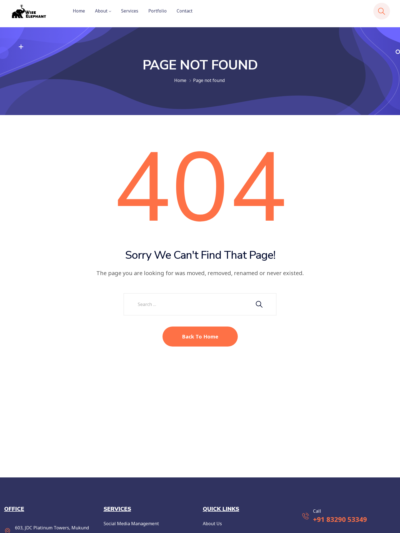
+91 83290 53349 (340, 519)
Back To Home (200, 336)
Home (79, 11)
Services (129, 11)
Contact (184, 11)
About (101, 11)
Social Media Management (131, 523)
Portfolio (157, 11)
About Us (212, 523)
